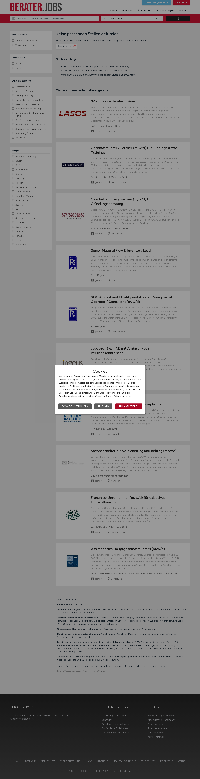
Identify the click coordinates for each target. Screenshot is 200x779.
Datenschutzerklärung (124, 396)
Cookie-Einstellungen (75, 406)
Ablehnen (103, 406)
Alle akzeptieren (128, 406)
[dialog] (100, 389)
